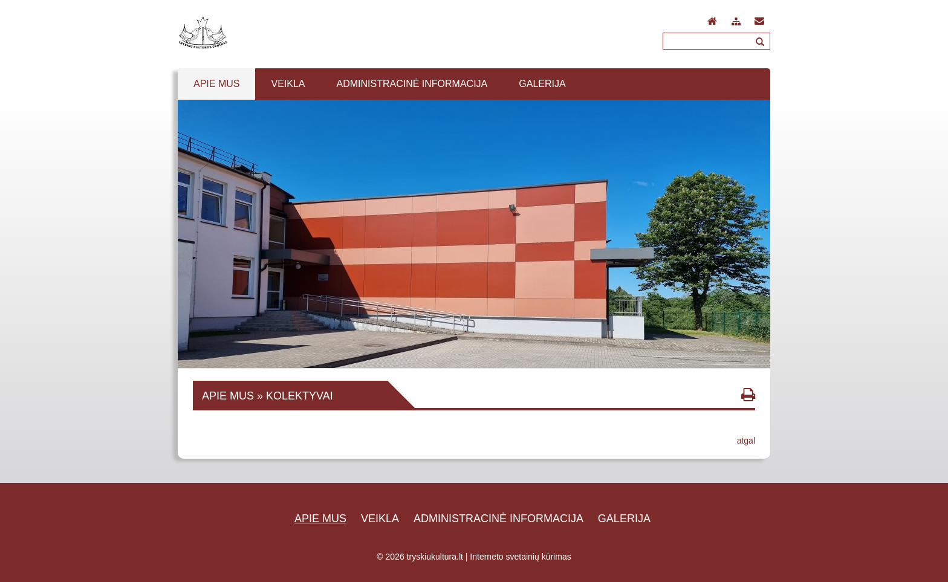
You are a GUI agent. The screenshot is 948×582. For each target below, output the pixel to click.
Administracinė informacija (498, 518)
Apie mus (320, 518)
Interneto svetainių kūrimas (520, 556)
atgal (746, 440)
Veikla (380, 518)
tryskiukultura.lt (435, 556)
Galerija (624, 518)
